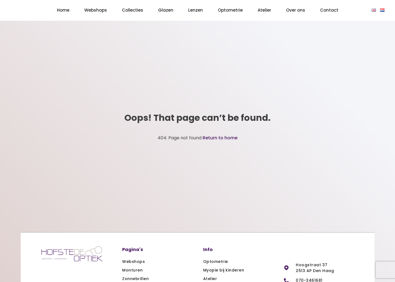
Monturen (132, 270)
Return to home (220, 138)
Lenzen (195, 10)
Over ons (295, 10)
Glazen (165, 10)
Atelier (264, 10)
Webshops (95, 10)
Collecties (132, 10)
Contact (329, 10)
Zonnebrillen (135, 278)
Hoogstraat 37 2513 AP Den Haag (315, 267)
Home (63, 10)
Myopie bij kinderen (223, 270)
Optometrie (230, 10)
